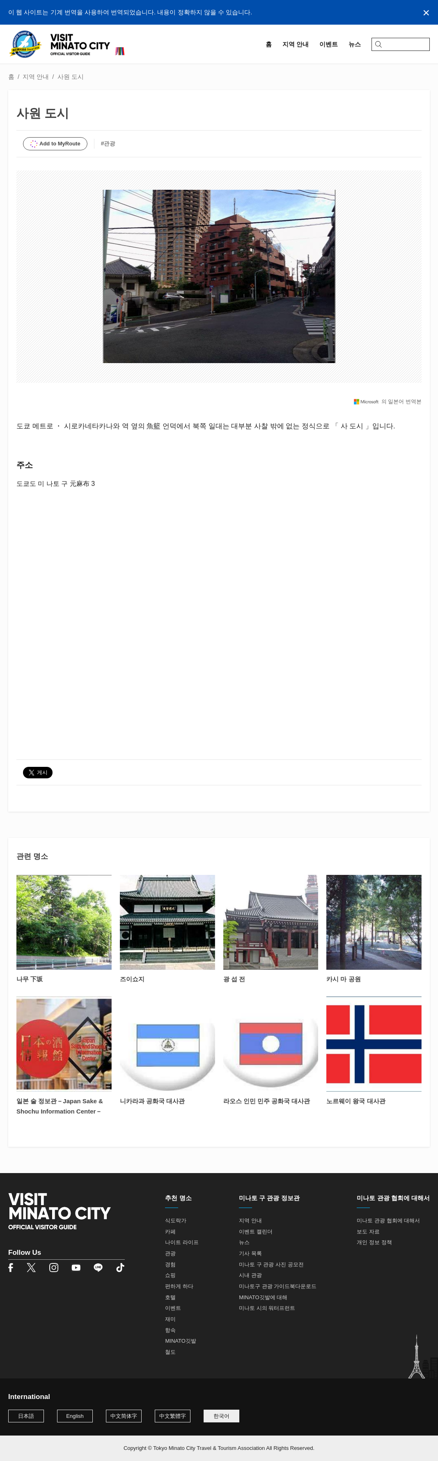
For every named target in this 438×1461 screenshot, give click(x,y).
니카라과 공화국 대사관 (152, 1100)
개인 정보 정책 (374, 1242)
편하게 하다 (179, 1286)
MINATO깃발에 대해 (263, 1297)
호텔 (170, 1297)
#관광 (108, 143)
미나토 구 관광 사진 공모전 (271, 1264)
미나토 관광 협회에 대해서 (388, 1220)
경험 (170, 1264)
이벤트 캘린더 (256, 1232)
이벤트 (173, 1308)
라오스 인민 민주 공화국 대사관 (266, 1100)
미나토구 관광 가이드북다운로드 (277, 1286)
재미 (170, 1319)
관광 (170, 1253)
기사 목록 (250, 1253)
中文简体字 (123, 1416)
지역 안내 (36, 76)
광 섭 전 (234, 979)
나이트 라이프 (182, 1242)
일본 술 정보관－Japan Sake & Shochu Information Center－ (59, 1106)
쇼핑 (170, 1275)
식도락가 (175, 1220)
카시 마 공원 (343, 979)
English (75, 1416)
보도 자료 (368, 1232)
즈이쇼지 (132, 979)
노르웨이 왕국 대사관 (355, 1100)
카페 (170, 1232)
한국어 (221, 1416)
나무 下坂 (29, 979)
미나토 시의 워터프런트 (267, 1308)
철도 (170, 1352)
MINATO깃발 (180, 1341)
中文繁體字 (172, 1416)
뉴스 (244, 1242)
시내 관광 (250, 1275)
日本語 (26, 1416)
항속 (170, 1330)
